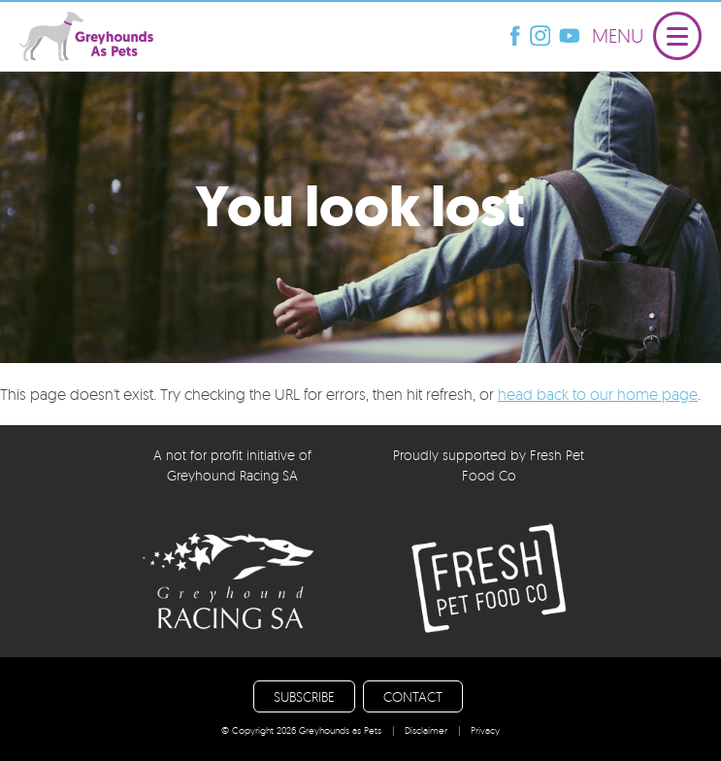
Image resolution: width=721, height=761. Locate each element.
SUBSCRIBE (304, 696)
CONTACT (412, 696)
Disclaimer (426, 730)
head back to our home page (598, 394)
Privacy (485, 730)
